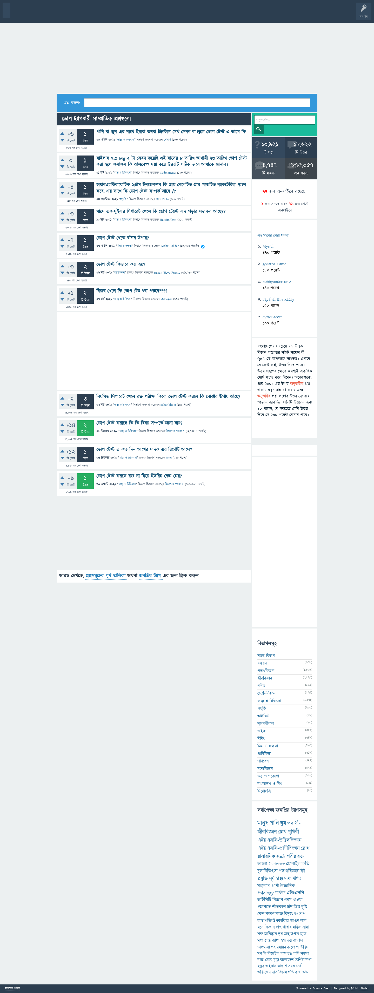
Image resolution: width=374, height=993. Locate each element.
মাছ (287, 934)
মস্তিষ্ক (297, 927)
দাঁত (274, 972)
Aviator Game (274, 264)
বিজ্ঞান (277, 900)
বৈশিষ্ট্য (299, 960)
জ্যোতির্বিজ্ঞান (266, 693)
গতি (291, 972)
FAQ (133, 13)
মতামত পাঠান (12, 988)
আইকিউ (263, 716)
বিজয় (169, 458)
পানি (274, 823)
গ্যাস (283, 953)
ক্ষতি (305, 863)
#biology (265, 893)
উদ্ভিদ (304, 947)
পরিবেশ (263, 761)
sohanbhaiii (168, 405)
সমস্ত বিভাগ (266, 656)
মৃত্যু (276, 960)
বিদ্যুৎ (288, 914)
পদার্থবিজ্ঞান (265, 671)
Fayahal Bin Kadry (278, 299)
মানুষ (263, 823)
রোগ (305, 848)
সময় (291, 966)
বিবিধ (261, 738)
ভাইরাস (270, 966)
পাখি (296, 953)
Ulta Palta (162, 199)
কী (302, 871)
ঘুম (283, 823)
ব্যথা (308, 960)
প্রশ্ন (36, 13)
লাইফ (261, 731)
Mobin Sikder (170, 246)
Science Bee (321, 988)
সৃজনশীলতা (265, 723)
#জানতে (264, 907)
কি (264, 953)
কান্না (298, 972)
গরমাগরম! (52, 13)
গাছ (279, 927)
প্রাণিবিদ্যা (264, 753)
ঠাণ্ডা (267, 940)
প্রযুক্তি (123, 199)
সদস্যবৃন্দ (100, 13)
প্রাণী (275, 886)
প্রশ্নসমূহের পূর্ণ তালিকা (106, 575)
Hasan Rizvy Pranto (167, 273)
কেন (261, 914)
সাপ (302, 914)
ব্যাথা (275, 940)
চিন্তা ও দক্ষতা (124, 246)
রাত (260, 921)
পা (297, 947)
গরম (288, 900)
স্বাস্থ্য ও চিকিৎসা (125, 140)
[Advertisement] (187, 54)
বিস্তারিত (273, 953)
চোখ (282, 832)
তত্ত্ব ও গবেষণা (268, 776)
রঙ (290, 953)
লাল (303, 921)
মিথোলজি (264, 791)
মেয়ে (268, 960)
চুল (260, 871)
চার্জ (298, 966)
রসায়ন (281, 947)
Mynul (268, 246)
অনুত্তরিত (68, 13)
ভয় (289, 940)
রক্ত (300, 856)
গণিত (261, 686)
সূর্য (272, 878)
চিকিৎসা (271, 871)
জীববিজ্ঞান (119, 273)
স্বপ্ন (283, 940)
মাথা (287, 878)
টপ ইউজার (209, 13)
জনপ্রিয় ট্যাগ (151, 575)
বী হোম (20, 13)
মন (259, 953)
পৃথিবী (293, 832)
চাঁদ (290, 907)
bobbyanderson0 (277, 282)
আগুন (294, 921)
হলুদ (260, 966)
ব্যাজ (194, 13)
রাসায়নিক (266, 856)
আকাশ (282, 966)
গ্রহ (273, 947)
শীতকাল (279, 907)
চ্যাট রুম (161, 13)
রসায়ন (262, 663)
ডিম (297, 907)
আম (306, 972)
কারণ (270, 914)
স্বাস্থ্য (279, 878)
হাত (303, 934)
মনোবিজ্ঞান (265, 769)
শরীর (291, 856)
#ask (281, 856)
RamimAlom (168, 220)
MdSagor (166, 299)
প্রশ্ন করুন (116, 13)
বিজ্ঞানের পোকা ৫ (175, 431)
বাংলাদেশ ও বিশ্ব (269, 784)
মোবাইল (293, 863)
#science (276, 863)
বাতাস (298, 940)
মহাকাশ (263, 886)
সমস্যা (304, 953)
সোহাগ (167, 140)
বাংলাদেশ (287, 960)
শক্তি (268, 921)
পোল (177, 13)
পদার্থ (292, 823)
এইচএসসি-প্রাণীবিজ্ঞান (278, 848)
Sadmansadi (168, 173)
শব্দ (260, 934)
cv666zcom (273, 317)
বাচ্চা (260, 960)
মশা (260, 940)
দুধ (280, 934)
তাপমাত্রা (263, 947)
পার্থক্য (280, 893)
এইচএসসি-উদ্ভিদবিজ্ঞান (279, 840)
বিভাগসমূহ (84, 13)
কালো (291, 947)
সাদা (305, 927)
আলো (262, 863)
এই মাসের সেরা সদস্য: (273, 235)
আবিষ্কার (270, 934)
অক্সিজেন (264, 972)
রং (296, 914)
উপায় (295, 934)
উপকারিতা (281, 921)
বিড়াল (282, 972)
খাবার (287, 927)
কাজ (279, 914)
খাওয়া (298, 900)
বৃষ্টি (304, 907)
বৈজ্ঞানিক (287, 886)
